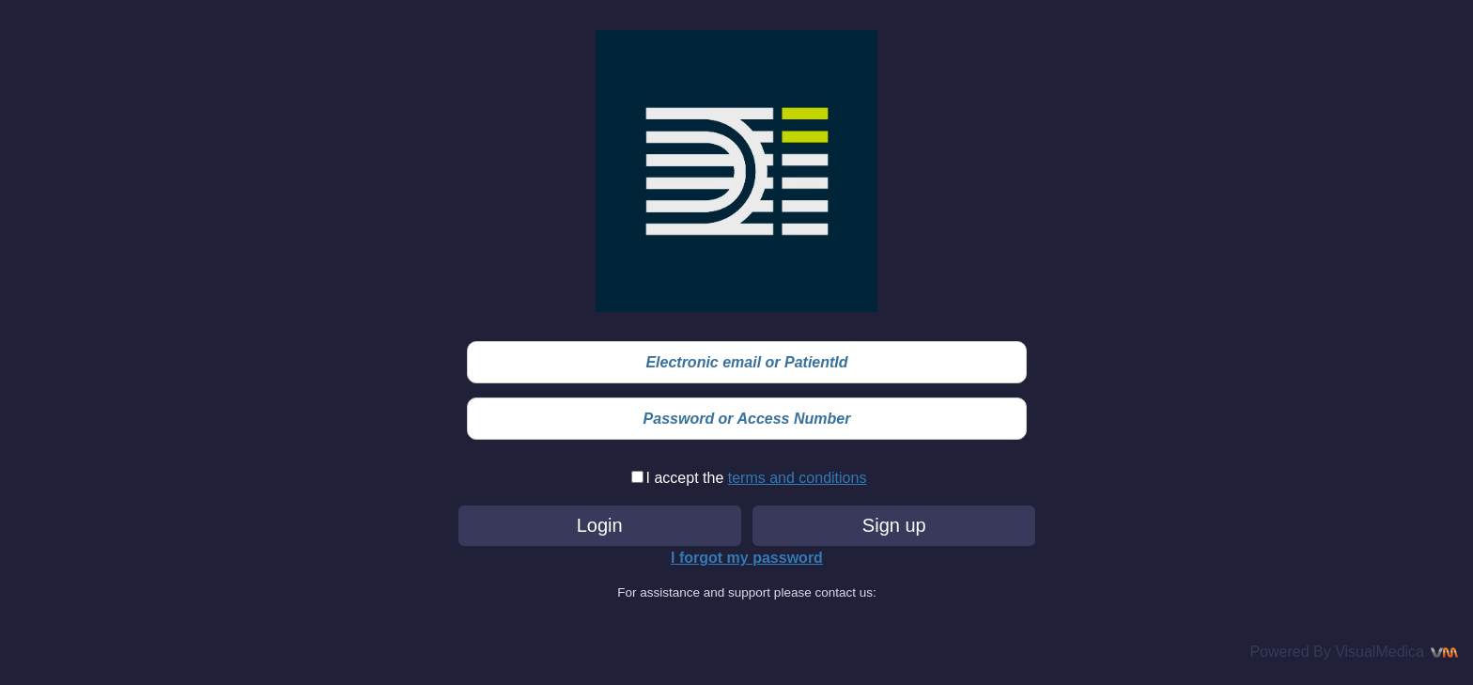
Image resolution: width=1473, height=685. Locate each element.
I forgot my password (747, 558)
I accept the (687, 478)
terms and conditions (797, 478)
